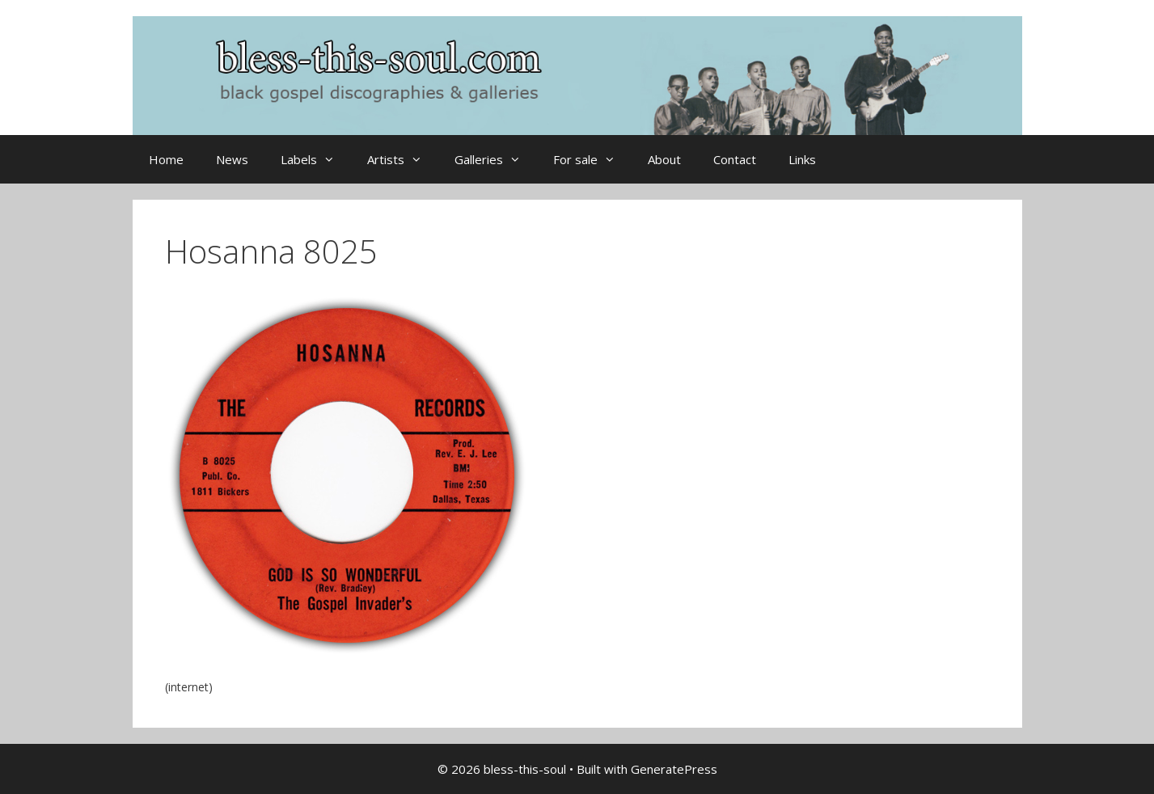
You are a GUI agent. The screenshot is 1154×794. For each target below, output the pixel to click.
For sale (592, 159)
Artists (402, 159)
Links (802, 159)
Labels (316, 159)
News (232, 159)
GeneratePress (674, 769)
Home (166, 159)
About (664, 159)
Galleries (495, 159)
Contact (734, 159)
